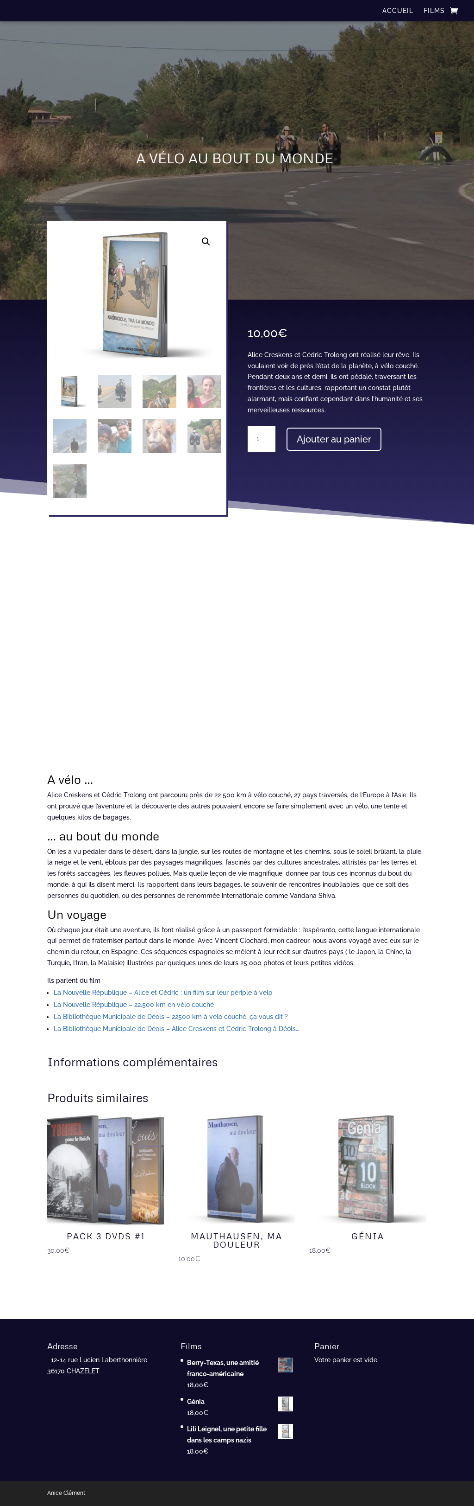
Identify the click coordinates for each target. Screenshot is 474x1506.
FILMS (434, 10)
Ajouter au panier (334, 439)
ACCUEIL (397, 10)
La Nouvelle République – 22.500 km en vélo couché (134, 1004)
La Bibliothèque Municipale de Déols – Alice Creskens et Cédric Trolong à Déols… (176, 1028)
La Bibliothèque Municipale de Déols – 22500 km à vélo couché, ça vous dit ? (171, 1016)
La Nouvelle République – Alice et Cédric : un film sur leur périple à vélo (163, 992)
